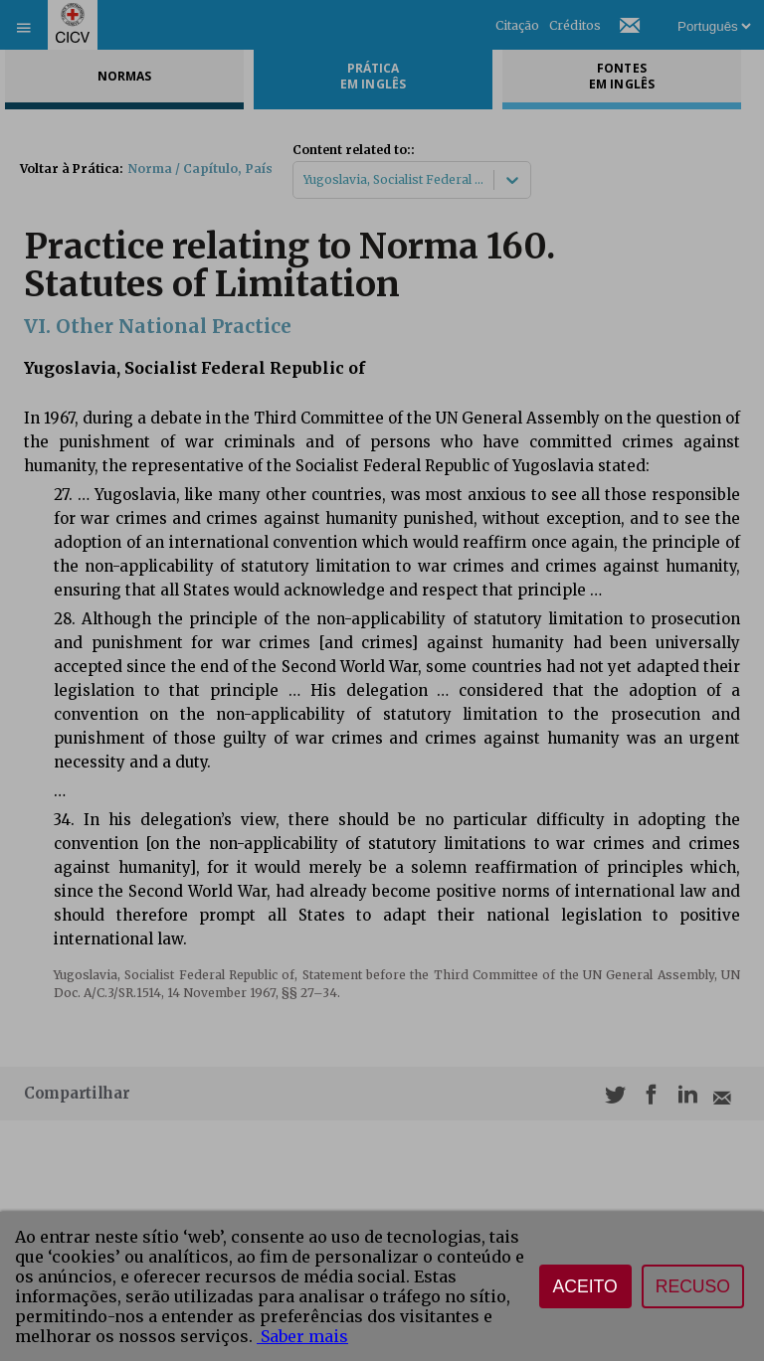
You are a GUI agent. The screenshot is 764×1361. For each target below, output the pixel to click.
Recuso (693, 1286)
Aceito (585, 1286)
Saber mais (302, 1336)
